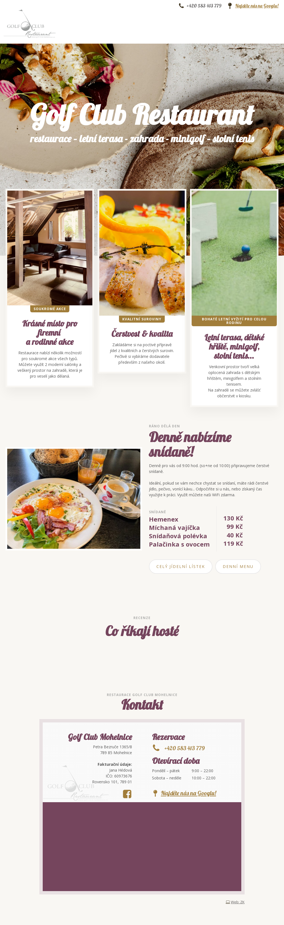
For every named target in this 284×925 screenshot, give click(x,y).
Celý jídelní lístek (180, 566)
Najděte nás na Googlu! (256, 6)
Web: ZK (238, 902)
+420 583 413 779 (204, 6)
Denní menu (238, 566)
